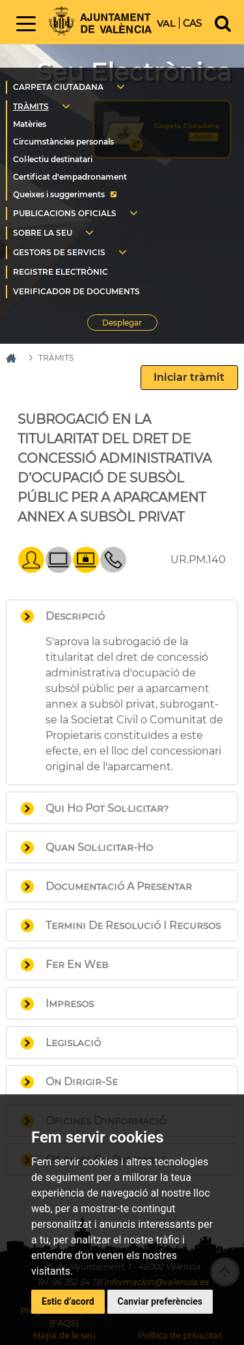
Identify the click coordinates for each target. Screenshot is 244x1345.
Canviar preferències (160, 1301)
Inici (100, 21)
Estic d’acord (68, 1301)
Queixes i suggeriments (59, 194)
